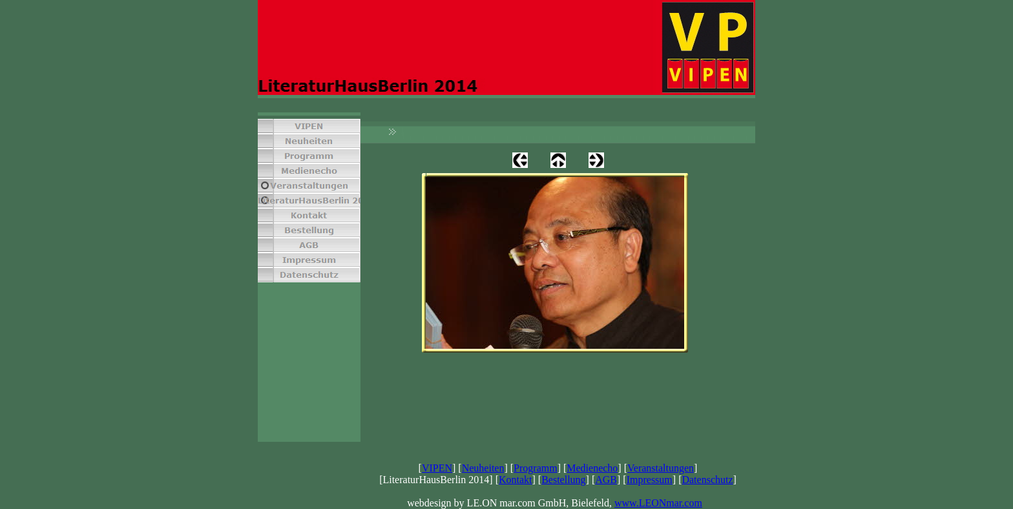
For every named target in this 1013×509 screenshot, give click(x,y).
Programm (536, 467)
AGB (606, 479)
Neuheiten (483, 467)
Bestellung (563, 479)
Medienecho (592, 467)
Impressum (650, 479)
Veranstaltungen (660, 467)
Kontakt (515, 479)
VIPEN (437, 467)
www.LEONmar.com (658, 502)
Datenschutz (707, 479)
